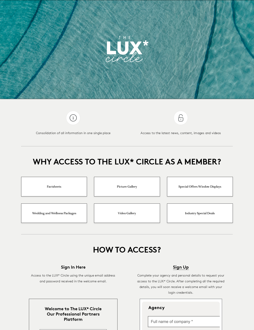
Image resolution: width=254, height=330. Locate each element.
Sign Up (181, 267)
